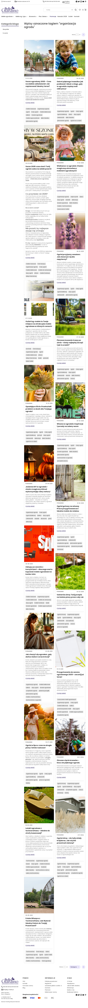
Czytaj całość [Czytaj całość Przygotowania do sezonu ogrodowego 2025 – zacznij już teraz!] (61, 693)
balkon (28, 115)
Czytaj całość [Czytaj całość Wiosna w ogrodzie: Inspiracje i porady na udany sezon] (61, 439)
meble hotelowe (45, 273)
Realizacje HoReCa (72, 992)
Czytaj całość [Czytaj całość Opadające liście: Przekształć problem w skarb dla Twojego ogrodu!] (30, 426)
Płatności (47, 990)
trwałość (43, 867)
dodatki (37, 518)
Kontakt (25, 983)
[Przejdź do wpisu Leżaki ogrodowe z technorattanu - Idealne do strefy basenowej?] (39, 805)
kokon (47, 951)
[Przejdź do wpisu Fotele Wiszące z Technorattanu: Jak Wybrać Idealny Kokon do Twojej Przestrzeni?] (39, 895)
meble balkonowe (45, 112)
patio (49, 518)
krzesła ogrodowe (37, 115)
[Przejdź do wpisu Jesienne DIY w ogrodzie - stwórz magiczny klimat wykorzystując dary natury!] (39, 463)
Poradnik (5, 33)
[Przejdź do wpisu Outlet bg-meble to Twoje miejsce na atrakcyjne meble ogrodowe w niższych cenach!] (39, 298)
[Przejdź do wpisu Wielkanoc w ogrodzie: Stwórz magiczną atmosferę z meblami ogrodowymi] (70, 142)
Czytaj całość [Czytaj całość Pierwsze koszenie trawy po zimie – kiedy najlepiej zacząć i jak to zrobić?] (61, 363)
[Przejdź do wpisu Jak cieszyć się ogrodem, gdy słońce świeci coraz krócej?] (39, 631)
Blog (24, 988)
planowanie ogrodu (32, 121)
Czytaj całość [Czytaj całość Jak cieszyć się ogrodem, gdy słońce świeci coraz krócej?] (30, 678)
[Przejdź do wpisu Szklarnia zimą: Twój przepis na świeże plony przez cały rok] (70, 571)
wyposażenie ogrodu (63, 546)
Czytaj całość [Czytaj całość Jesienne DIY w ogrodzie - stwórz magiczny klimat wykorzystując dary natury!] (30, 506)
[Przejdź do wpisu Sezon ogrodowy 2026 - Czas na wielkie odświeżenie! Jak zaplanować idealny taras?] (39, 58)
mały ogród (34, 112)
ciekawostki (29, 438)
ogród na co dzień (31, 441)
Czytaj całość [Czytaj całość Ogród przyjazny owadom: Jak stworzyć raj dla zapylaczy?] (61, 283)
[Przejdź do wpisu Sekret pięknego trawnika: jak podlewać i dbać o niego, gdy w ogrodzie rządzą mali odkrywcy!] (70, 58)
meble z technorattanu (33, 697)
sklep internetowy (31, 276)
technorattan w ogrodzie (33, 700)
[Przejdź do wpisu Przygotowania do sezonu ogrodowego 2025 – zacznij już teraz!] (70, 649)
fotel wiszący (41, 264)
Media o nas (70, 990)
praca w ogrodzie (44, 780)
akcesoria (44, 518)
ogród (28, 112)
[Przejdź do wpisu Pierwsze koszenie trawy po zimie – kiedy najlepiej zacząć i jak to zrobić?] (70, 317)
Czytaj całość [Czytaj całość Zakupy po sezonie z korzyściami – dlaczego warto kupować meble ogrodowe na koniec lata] (30, 591)
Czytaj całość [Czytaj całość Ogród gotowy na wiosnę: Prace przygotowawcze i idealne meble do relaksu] (61, 531)
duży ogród (29, 273)
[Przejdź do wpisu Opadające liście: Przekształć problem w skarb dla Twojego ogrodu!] (39, 383)
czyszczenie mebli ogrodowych (66, 699)
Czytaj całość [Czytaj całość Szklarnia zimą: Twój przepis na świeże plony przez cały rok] (61, 608)
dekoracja (38, 438)
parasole (45, 358)
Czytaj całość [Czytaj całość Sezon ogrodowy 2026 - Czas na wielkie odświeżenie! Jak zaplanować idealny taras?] (30, 103)
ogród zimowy (61, 614)
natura (73, 378)
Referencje (70, 988)
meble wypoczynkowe (32, 118)
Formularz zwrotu (28, 985)
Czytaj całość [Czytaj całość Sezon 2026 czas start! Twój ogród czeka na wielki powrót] (30, 258)
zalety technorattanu (32, 873)
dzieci (70, 114)
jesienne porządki (44, 691)
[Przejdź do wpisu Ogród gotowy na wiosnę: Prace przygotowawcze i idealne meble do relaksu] (70, 483)
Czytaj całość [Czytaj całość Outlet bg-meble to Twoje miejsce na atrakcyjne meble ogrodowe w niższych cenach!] (30, 343)
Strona (73, 34)
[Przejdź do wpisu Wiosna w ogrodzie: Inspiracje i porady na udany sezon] (70, 400)
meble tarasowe (31, 109)
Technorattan (30, 861)
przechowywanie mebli (64, 709)
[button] (75, 9)
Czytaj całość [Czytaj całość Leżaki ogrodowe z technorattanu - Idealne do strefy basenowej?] (30, 855)
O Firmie (69, 981)
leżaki (40, 358)
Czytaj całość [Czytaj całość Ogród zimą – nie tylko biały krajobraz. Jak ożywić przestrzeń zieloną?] (61, 858)
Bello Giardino (45, 118)
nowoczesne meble (63, 209)
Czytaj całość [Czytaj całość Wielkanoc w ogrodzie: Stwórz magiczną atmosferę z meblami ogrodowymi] (61, 191)
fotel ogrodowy (46, 961)
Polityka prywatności (51, 981)
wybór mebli (48, 955)
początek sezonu (62, 461)
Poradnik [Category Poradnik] (29, 403)
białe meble (29, 361)
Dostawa (47, 988)
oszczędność (70, 621)
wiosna (68, 375)
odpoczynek (74, 197)
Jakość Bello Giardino (73, 985)
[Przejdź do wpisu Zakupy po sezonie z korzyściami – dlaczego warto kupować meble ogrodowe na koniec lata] (39, 543)
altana (36, 273)
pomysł (39, 435)
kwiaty (28, 783)
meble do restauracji (44, 270)
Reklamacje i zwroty (51, 992)
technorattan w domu (42, 870)
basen (28, 864)
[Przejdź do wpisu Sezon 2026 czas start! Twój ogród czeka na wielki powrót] (39, 143)
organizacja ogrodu (43, 109)
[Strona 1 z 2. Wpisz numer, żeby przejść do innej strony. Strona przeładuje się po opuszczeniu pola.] (77, 35)
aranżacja (60, 549)
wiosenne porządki (76, 546)
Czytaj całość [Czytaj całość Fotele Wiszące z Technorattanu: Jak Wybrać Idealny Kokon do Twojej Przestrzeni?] (30, 945)
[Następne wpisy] (74, 967)
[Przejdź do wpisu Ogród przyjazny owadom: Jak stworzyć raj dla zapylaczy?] (70, 231)
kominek (28, 349)
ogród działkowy (31, 435)
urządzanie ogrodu (31, 691)
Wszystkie (6, 29)
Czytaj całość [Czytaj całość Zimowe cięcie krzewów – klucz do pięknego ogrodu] (61, 777)
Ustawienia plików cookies (53, 985)
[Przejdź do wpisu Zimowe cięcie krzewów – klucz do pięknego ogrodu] (70, 737)
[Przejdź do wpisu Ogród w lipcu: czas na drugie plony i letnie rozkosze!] (39, 722)
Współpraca (70, 983)
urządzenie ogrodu (76, 873)
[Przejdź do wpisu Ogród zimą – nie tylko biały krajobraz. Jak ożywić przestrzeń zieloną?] (70, 815)
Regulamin (48, 983)
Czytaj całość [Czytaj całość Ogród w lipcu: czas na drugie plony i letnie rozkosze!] (30, 768)
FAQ (24, 981)
